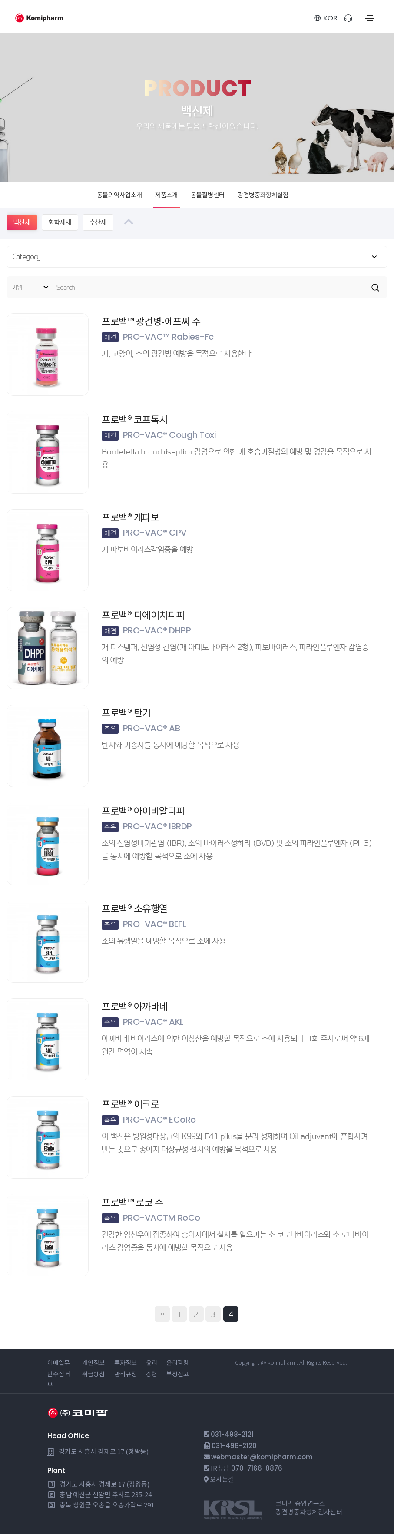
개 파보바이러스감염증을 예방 (147, 549)
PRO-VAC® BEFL (144, 924)
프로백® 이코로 (130, 1103)
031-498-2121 (232, 1434)
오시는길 (222, 1479)
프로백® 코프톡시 (135, 418)
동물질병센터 (208, 195)
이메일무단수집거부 (58, 1373)
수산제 (97, 222)
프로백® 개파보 (130, 516)
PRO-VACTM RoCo (151, 1217)
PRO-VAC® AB (141, 728)
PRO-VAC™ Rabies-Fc (158, 337)
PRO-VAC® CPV (144, 533)
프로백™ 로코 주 (132, 1201)
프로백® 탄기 (126, 712)
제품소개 (166, 195)
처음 (162, 1314)
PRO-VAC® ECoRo (149, 1119)
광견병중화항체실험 (263, 195)
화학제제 (60, 222)
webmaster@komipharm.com (262, 1456)
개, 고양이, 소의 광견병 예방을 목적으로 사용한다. (177, 353)
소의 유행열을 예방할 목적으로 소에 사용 (164, 940)
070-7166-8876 (256, 1468)
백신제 (21, 222)
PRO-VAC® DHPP (146, 630)
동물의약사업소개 (119, 195)
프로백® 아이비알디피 (143, 810)
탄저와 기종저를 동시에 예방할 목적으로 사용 (170, 744)
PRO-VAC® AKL (143, 1022)
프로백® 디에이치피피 (143, 614)
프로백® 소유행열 (135, 908)
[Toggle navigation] (369, 18)
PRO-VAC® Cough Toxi (159, 434)
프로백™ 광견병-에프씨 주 (151, 321)
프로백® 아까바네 (135, 1006)
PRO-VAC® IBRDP (147, 826)
